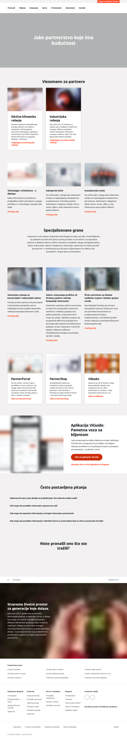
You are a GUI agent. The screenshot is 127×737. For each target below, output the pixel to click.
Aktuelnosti (70, 8)
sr (8, 580)
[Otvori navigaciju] (1, 7)
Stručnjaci (16, 580)
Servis (44, 8)
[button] (114, 580)
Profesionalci (56, 8)
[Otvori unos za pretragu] (118, 8)
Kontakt (82, 8)
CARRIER (29, 734)
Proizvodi (11, 8)
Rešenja (22, 8)
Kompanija (34, 8)
